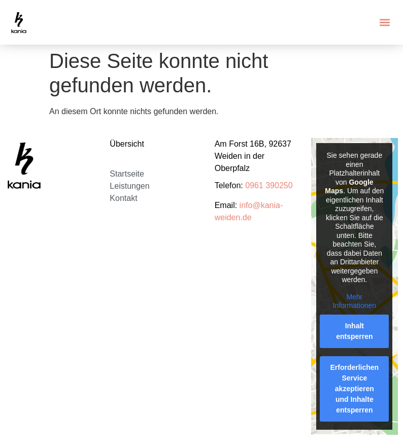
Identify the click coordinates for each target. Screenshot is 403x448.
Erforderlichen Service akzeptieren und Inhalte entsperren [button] (354, 388)
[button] (384, 22)
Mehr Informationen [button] (355, 301)
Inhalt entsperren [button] (355, 331)
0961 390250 (268, 185)
